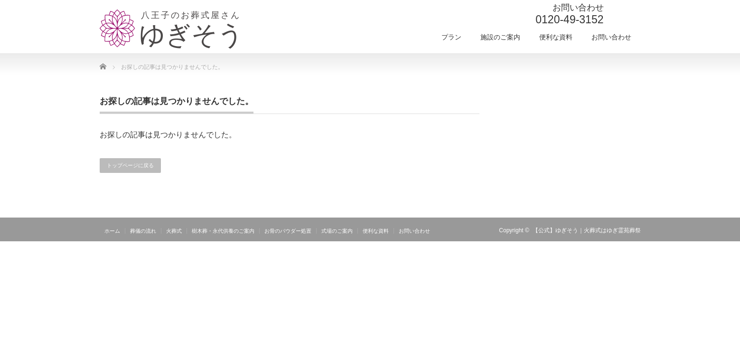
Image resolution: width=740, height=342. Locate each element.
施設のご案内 (500, 37)
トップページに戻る (130, 165)
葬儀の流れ (143, 231)
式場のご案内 (337, 231)
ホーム (112, 231)
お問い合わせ (611, 37)
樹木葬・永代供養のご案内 (223, 231)
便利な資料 (555, 37)
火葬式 (174, 231)
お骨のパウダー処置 (287, 231)
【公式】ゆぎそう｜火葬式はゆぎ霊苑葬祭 (587, 230)
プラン (451, 37)
